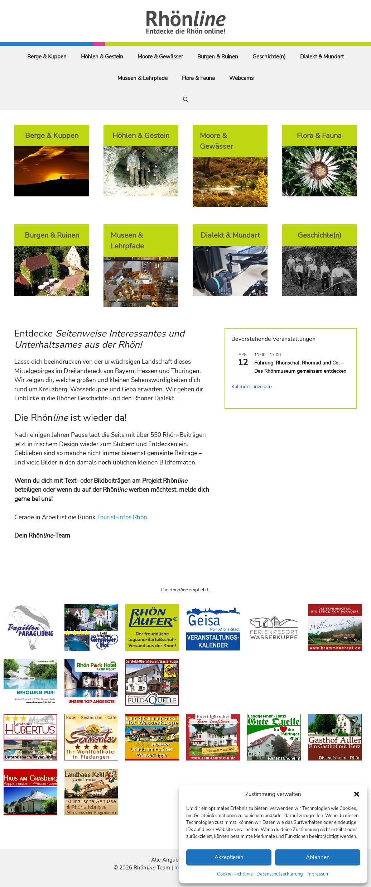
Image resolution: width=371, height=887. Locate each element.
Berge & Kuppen (47, 56)
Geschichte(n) (269, 56)
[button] (356, 794)
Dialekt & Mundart (322, 56)
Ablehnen (318, 857)
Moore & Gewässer (160, 56)
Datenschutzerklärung (279, 874)
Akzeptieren (229, 857)
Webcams (241, 78)
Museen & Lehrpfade (142, 78)
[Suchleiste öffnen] (186, 99)
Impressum (318, 874)
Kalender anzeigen (251, 386)
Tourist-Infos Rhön (122, 517)
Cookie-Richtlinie (235, 874)
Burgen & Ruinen (217, 56)
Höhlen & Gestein (102, 56)
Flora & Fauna (198, 78)
